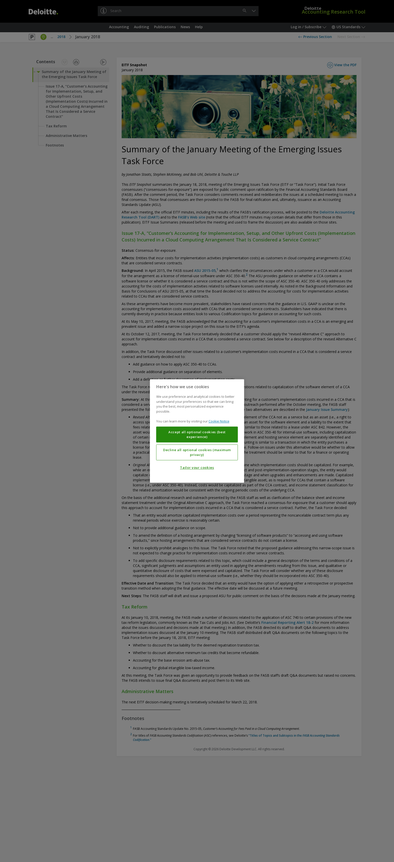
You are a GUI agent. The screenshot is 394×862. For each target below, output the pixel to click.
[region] (197, 431)
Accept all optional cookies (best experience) (197, 434)
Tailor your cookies (197, 467)
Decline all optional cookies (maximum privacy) (197, 452)
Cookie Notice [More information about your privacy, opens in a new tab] (219, 421)
